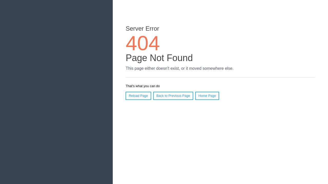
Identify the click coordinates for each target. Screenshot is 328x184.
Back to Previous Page (173, 96)
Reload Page (138, 96)
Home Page (207, 96)
